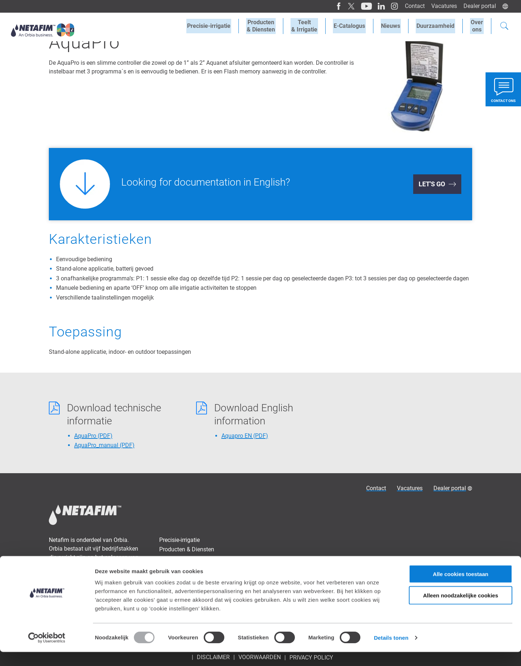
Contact (413, 6)
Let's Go (432, 184)
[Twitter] (348, 6)
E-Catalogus (354, 25)
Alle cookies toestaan (460, 588)
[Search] (504, 27)
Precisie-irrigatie (218, 25)
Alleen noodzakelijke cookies (460, 609)
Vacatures (443, 6)
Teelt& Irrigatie (310, 26)
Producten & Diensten (186, 549)
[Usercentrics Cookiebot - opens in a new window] (47, 651)
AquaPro (93, 435)
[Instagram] (389, 6)
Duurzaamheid (438, 25)
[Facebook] (335, 6)
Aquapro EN (244, 435)
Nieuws (394, 25)
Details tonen (391, 652)
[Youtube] (362, 6)
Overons (477, 26)
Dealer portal (479, 6)
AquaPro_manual (104, 445)
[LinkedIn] (376, 6)
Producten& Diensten (268, 26)
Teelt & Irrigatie (178, 559)
